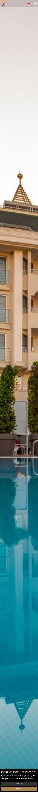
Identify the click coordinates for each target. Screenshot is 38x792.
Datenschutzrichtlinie (10, 779)
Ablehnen (19, 784)
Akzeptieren (19, 788)
